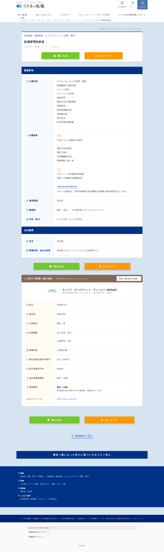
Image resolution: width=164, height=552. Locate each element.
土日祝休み (52, 499)
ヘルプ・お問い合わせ (107, 518)
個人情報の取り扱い (69, 518)
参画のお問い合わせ (124, 518)
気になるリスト (44, 15)
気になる (58, 266)
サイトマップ (137, 518)
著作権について (83, 518)
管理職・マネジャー (38, 499)
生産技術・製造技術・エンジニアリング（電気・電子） (69, 476)
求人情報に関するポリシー (51, 518)
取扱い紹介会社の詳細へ (129, 279)
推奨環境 (94, 518)
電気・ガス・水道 (59, 484)
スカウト (65, 15)
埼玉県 (29, 491)
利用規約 (36, 518)
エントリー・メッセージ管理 (94, 15)
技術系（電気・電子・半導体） (32, 476)
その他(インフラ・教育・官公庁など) (34, 484)
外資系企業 (24, 499)
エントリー (105, 55)
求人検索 (22, 15)
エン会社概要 (26, 518)
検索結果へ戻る (83, 436)
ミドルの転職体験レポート (132, 15)
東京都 (22, 491)
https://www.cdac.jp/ (66, 399)
